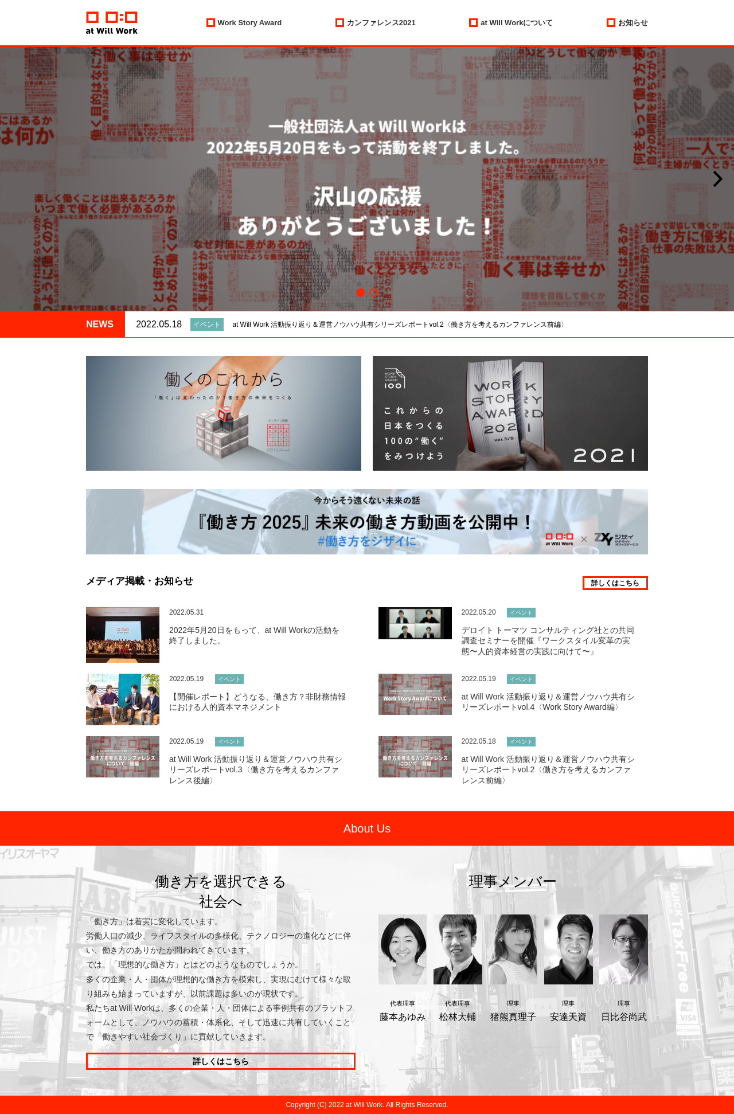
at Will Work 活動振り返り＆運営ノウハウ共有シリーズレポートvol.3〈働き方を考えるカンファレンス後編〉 (255, 769)
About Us (367, 828)
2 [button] (373, 292)
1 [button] (360, 292)
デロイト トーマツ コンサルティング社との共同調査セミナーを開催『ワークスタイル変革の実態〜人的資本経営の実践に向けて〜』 (548, 640)
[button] (718, 179)
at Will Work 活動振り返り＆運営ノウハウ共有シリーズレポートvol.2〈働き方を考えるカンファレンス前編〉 (399, 324)
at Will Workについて (517, 22)
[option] (367, 179)
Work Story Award (250, 22)
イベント (207, 324)
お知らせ (633, 22)
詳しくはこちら (615, 583)
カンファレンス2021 (381, 22)
